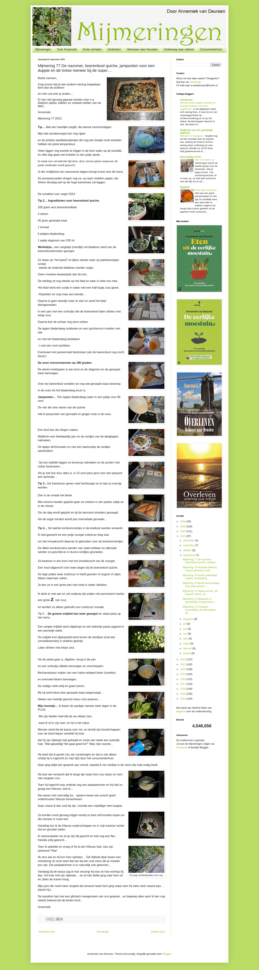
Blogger (167, 953)
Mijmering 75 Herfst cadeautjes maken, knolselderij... (200, 577)
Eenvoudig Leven (190, 156)
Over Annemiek (67, 49)
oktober (187, 550)
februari (187, 648)
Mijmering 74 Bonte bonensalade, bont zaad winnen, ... (201, 585)
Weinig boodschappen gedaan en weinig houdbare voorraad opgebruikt (198, 105)
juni (185, 628)
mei (185, 633)
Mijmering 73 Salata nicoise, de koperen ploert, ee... (200, 592)
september (189, 555)
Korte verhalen (92, 49)
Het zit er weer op (204, 159)
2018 (183, 679)
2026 (183, 521)
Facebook (195, 82)
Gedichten (114, 49)
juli (185, 623)
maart (186, 643)
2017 (183, 683)
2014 (183, 698)
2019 (183, 674)
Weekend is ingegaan (192, 136)
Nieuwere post (47, 931)
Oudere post (158, 931)
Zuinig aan (186, 99)
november (189, 545)
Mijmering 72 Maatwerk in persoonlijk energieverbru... (199, 600)
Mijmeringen (43, 49)
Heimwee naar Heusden (142, 49)
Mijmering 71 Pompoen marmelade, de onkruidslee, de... (199, 609)
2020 (183, 669)
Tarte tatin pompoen (206, 190)
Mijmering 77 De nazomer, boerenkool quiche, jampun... (200, 561)
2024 (183, 531)
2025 (183, 526)
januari (187, 653)
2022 (183, 659)
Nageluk (185, 187)
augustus (188, 619)
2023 (183, 536)
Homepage (103, 931)
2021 (183, 664)
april (185, 638)
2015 (183, 693)
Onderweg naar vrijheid (179, 49)
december (189, 540)
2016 (183, 688)
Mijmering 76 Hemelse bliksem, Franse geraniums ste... (200, 569)
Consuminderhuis (211, 49)
